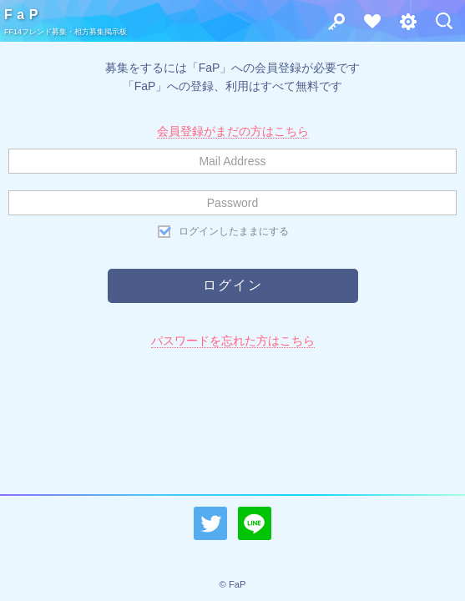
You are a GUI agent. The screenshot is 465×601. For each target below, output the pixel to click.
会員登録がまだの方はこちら (233, 131)
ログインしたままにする (234, 231)
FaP (23, 15)
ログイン (331, 25)
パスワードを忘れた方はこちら (233, 340)
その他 (403, 25)
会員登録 (367, 25)
